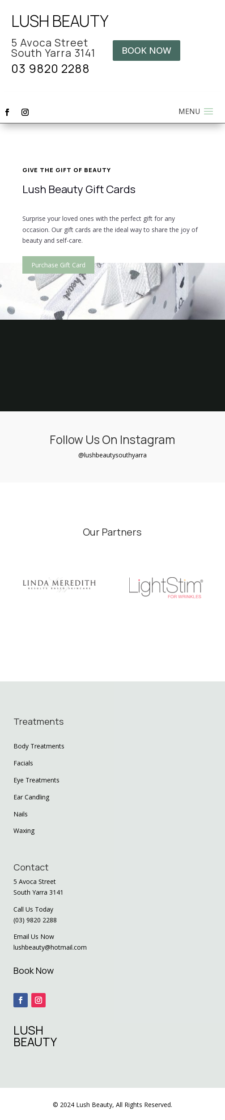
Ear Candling (31, 797)
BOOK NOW (146, 50)
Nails (20, 814)
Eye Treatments (36, 780)
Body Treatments (38, 746)
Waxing (23, 830)
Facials (23, 763)
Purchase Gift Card (58, 265)
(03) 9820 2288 (35, 920)
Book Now (33, 970)
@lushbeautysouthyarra (112, 455)
